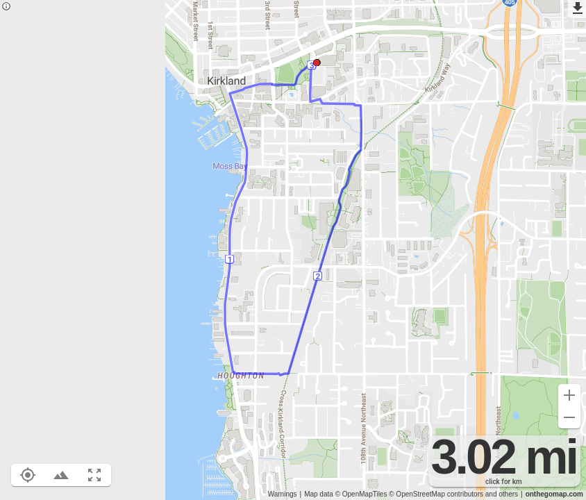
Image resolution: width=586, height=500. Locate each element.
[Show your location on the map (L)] (27, 475)
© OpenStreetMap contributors (436, 494)
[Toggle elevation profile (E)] (61, 475)
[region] (293, 250)
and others (501, 494)
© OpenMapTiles (361, 494)
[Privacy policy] (6, 7)
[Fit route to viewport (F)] (94, 475)
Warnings (282, 494)
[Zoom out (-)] (569, 417)
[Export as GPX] (577, 9)
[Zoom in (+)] (569, 395)
